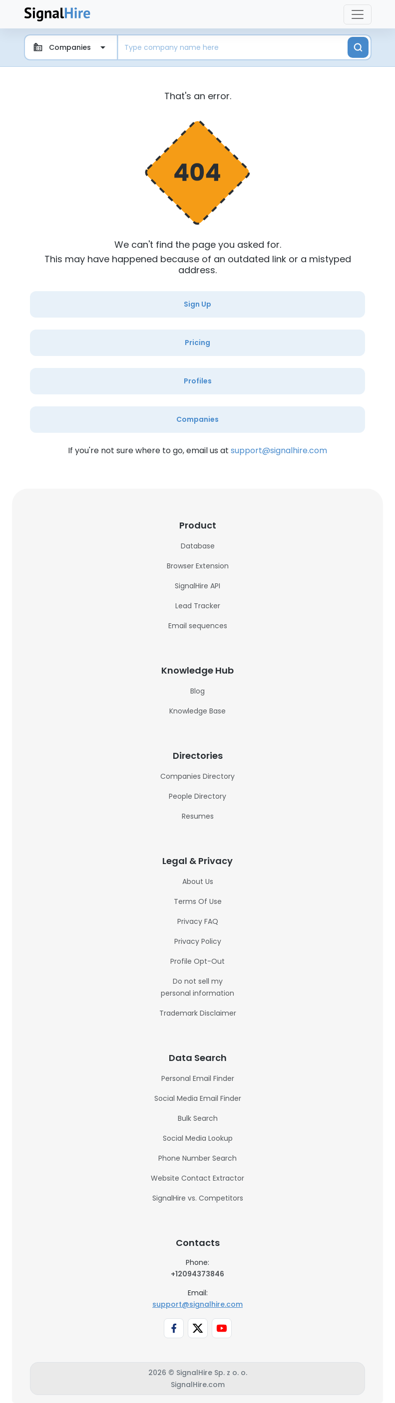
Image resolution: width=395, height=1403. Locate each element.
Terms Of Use (198, 901)
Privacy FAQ (197, 921)
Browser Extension (198, 566)
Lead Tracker (197, 606)
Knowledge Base (197, 711)
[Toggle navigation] (358, 14)
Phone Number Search (197, 1158)
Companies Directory (197, 776)
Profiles (198, 381)
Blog (197, 691)
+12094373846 (197, 1274)
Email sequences (197, 626)
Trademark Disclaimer (197, 1013)
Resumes (198, 816)
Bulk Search (198, 1118)
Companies (197, 419)
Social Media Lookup (198, 1138)
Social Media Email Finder (197, 1098)
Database (198, 546)
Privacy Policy (197, 941)
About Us (197, 881)
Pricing (197, 343)
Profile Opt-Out (197, 961)
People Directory (197, 796)
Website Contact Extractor (197, 1178)
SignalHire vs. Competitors (197, 1198)
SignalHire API (197, 586)
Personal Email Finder (197, 1078)
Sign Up (197, 304)
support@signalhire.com (279, 450)
